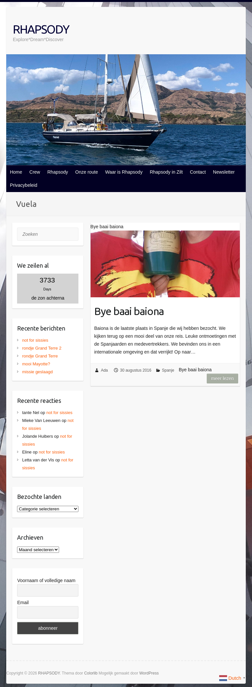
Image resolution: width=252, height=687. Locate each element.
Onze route (86, 172)
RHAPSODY (41, 29)
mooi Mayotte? (36, 363)
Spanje (168, 370)
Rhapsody (57, 172)
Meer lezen (222, 378)
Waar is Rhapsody (124, 172)
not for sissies (35, 340)
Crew (35, 172)
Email (23, 602)
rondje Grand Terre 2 (41, 348)
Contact (198, 172)
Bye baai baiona (129, 311)
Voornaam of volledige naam (46, 580)
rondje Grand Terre (40, 356)
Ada (104, 370)
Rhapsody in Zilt (166, 172)
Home (16, 172)
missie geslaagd (37, 371)
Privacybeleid (23, 185)
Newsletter (224, 172)
